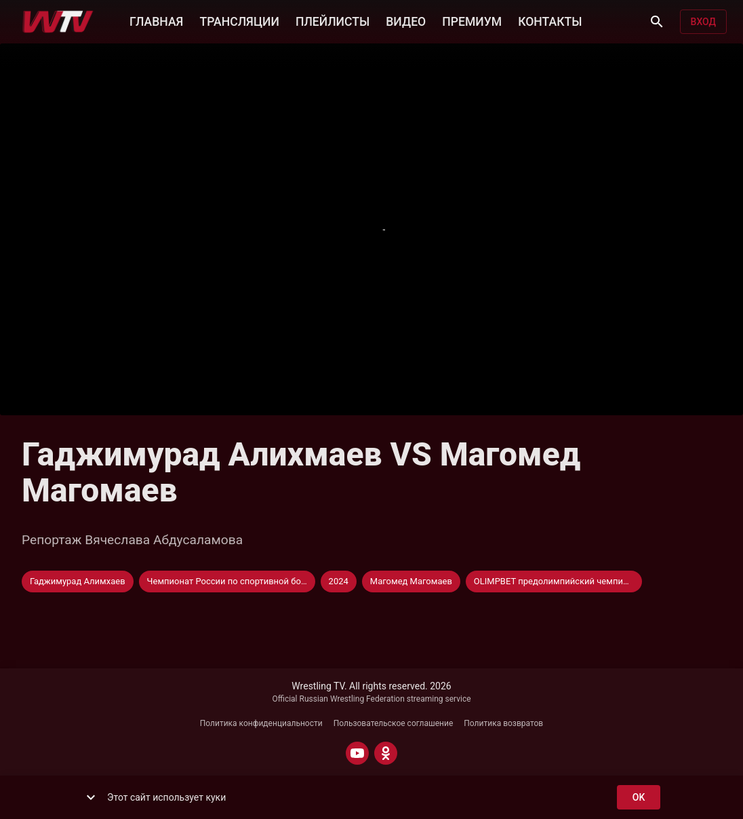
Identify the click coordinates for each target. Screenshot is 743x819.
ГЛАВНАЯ (156, 20)
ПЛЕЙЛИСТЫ (332, 20)
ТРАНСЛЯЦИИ (239, 20)
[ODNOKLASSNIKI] (385, 753)
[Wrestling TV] (58, 22)
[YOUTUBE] (357, 753)
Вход (703, 22)
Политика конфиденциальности (261, 723)
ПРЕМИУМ (472, 20)
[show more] (91, 797)
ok (638, 797)
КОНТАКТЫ (550, 20)
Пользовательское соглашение (394, 723)
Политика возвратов (503, 723)
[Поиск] (657, 21)
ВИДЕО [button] (406, 20)
